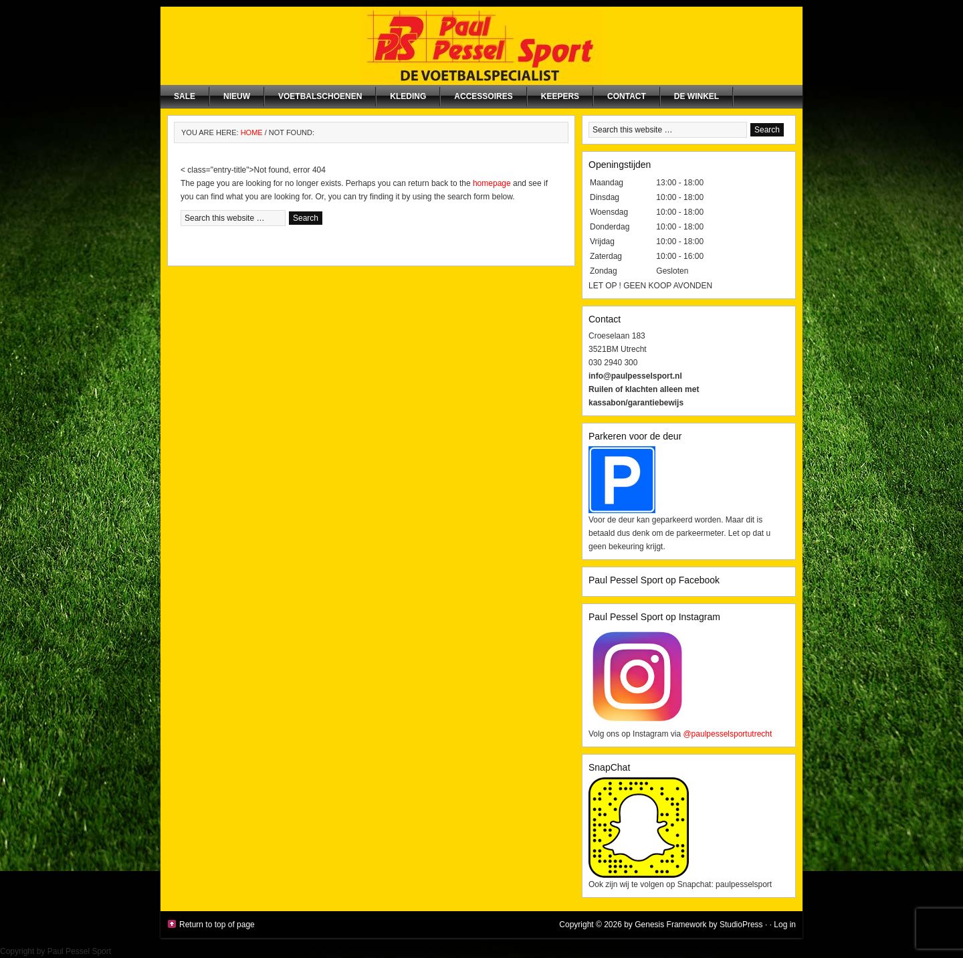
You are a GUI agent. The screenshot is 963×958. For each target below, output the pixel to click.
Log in (785, 924)
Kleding (408, 96)
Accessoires (483, 96)
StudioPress (741, 924)
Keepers (560, 96)
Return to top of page (217, 924)
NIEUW (236, 96)
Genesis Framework (670, 924)
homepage (492, 183)
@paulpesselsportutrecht (727, 734)
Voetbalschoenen (320, 96)
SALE (184, 96)
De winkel (696, 96)
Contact (626, 96)
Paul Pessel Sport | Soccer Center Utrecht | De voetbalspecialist (481, 46)
